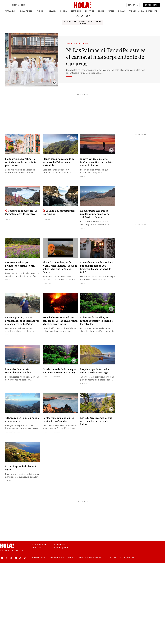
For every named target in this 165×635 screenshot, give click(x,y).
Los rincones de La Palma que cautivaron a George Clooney (59, 370)
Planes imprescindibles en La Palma (21, 468)
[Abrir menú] (6, 5)
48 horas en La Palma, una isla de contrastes (22, 419)
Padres (132, 11)
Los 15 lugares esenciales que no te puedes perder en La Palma (96, 421)
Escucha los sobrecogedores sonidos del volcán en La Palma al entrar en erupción (60, 320)
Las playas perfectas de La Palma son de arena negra (94, 370)
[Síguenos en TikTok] (16, 558)
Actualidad (10, 11)
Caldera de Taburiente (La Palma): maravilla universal (21, 212)
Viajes (111, 11)
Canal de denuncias (123, 558)
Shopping (89, 11)
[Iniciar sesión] (19, 5)
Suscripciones (41, 545)
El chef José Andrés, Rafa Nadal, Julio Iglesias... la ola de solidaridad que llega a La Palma (60, 267)
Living (101, 11)
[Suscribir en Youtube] (20, 558)
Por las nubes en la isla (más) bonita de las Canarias (59, 419)
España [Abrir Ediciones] (133, 5)
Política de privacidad (93, 558)
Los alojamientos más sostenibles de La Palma (18, 370)
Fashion (40, 11)
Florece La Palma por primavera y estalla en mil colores (20, 265)
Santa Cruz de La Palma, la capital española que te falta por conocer (20, 162)
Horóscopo (151, 11)
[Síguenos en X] (11, 558)
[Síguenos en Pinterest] (25, 558)
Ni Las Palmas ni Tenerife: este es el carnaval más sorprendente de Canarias (105, 56)
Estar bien (76, 11)
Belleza (52, 11)
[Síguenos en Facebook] (6, 558)
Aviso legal (39, 558)
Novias (121, 11)
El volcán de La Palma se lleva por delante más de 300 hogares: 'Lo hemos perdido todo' (96, 267)
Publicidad (39, 548)
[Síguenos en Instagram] (2, 558)
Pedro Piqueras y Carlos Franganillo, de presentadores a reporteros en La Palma (22, 320)
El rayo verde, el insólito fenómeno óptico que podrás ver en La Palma (96, 162)
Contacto (60, 545)
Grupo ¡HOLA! (61, 548)
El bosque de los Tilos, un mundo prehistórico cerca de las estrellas (96, 320)
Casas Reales (26, 11)
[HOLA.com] (82, 5)
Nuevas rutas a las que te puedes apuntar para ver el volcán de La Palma (95, 214)
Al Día (141, 11)
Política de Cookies (62, 558)
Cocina (63, 11)
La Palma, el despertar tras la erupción (59, 212)
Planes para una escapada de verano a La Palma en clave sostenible (58, 162)
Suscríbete (151, 5)
